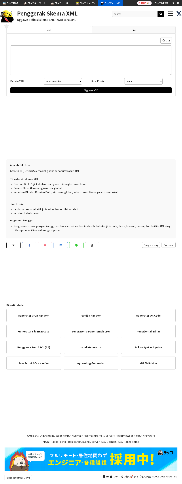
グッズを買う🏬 (142, 476)
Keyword (149, 435)
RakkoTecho (58, 441)
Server (109, 435)
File (134, 30)
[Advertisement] (91, 130)
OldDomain (47, 435)
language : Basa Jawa (18, 477)
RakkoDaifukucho (79, 441)
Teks (48, 30)
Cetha (166, 40)
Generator (169, 244)
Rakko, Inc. (171, 476)
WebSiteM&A (63, 435)
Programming (151, 244)
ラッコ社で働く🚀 (123, 476)
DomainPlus (114, 441)
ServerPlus (98, 441)
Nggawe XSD (91, 90)
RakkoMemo (131, 441)
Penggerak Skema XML (47, 13)
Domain (78, 435)
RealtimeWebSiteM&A (128, 435)
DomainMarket (94, 435)
